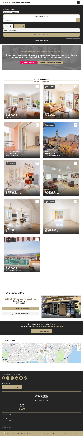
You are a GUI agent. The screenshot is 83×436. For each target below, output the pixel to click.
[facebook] (3, 378)
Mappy (17, 362)
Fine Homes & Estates (8, 421)
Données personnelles (48, 433)
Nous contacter (6, 427)
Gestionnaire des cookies (70, 433)
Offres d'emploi (6, 415)
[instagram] (12, 378)
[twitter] (7, 378)
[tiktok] (25, 378)
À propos (4, 423)
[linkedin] (16, 378)
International (5, 425)
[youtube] (21, 378)
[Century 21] (17, 2)
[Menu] (78, 2)
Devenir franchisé (7, 417)
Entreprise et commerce (9, 419)
